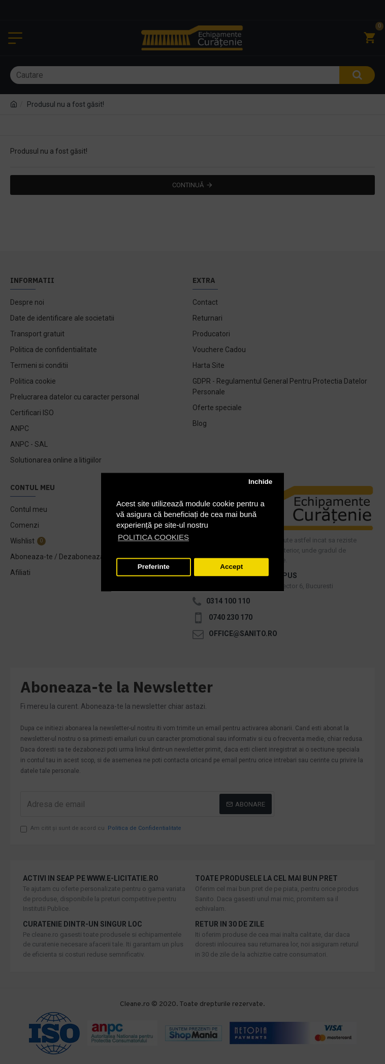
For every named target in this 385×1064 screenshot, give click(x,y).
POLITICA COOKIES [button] (153, 537)
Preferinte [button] (154, 567)
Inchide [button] (260, 482)
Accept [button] (231, 567)
